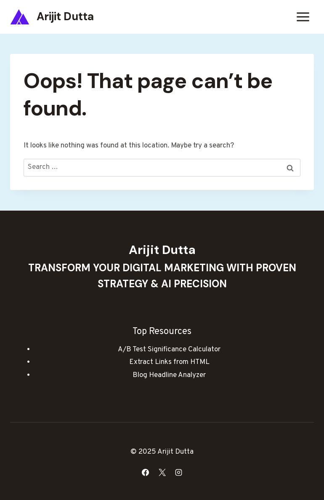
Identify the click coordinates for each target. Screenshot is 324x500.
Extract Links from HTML (169, 362)
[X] (162, 472)
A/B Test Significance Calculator (169, 349)
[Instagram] (178, 472)
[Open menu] (303, 17)
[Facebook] (145, 472)
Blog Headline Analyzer (169, 375)
